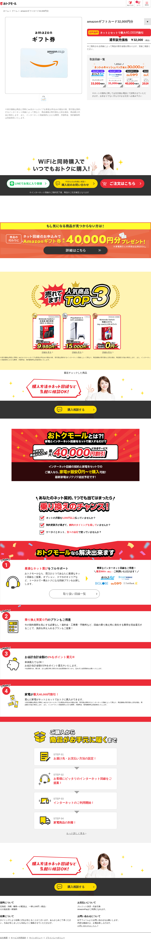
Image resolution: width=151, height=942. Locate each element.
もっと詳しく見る (75, 833)
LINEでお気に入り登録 (16, 181)
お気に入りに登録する (147, 21)
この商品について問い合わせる (75, 183)
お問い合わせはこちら (87, 926)
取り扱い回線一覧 (74, 593)
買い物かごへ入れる (122, 183)
